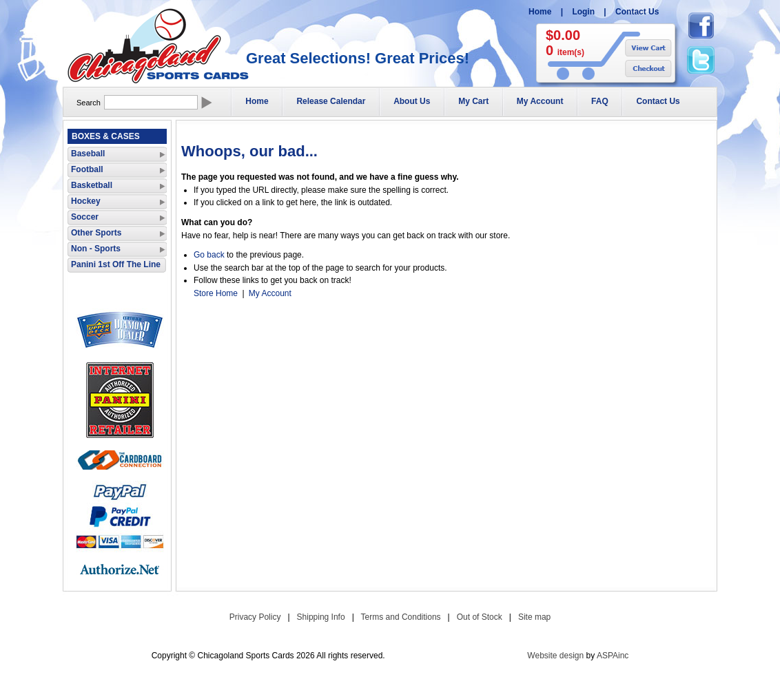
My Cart (473, 101)
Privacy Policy (255, 617)
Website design (555, 655)
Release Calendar (330, 101)
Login (583, 12)
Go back (209, 255)
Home (539, 12)
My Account (540, 101)
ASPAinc (612, 655)
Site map (534, 617)
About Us (411, 101)
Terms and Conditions (401, 617)
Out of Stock (479, 617)
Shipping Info (321, 617)
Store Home (216, 293)
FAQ (599, 101)
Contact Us (637, 12)
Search (88, 102)
